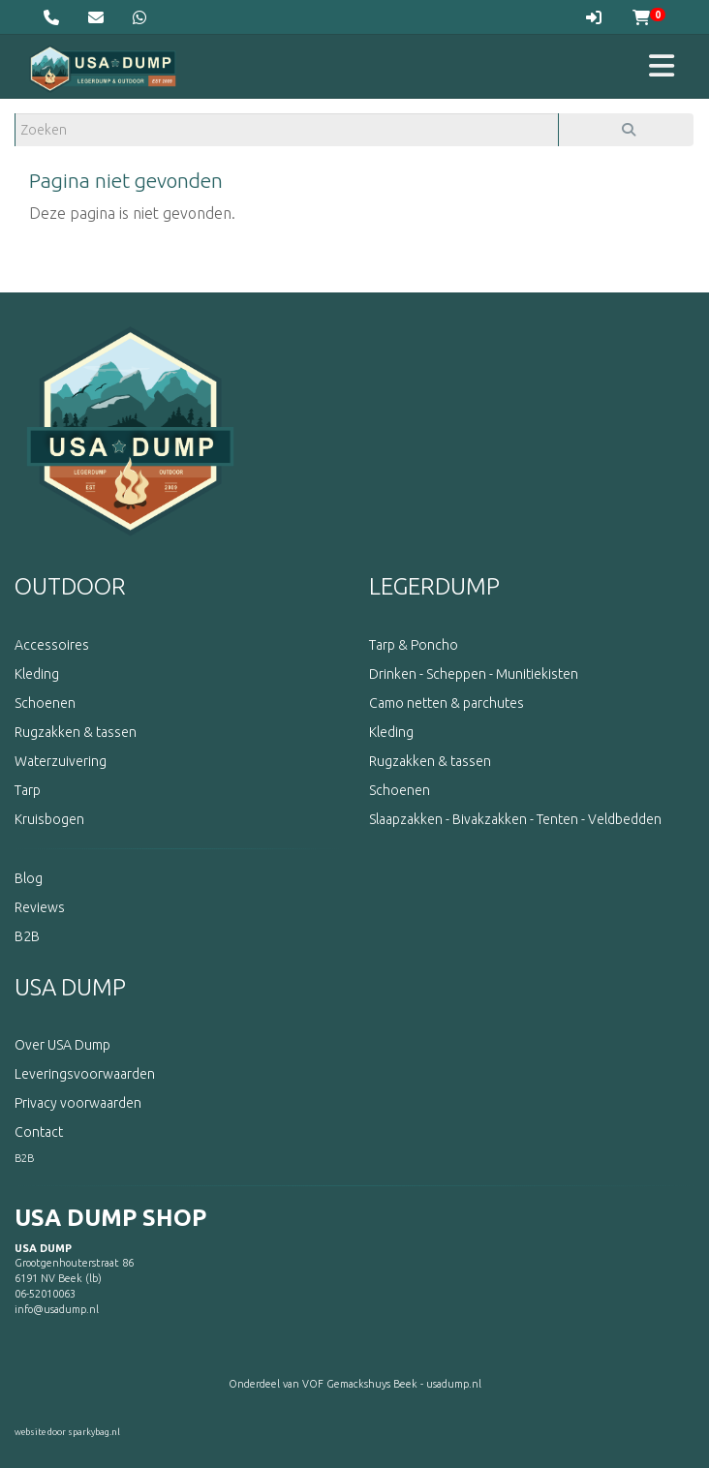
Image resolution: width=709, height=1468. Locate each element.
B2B (24, 1158)
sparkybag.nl (94, 1432)
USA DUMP (70, 987)
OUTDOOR (70, 586)
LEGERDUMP (434, 586)
